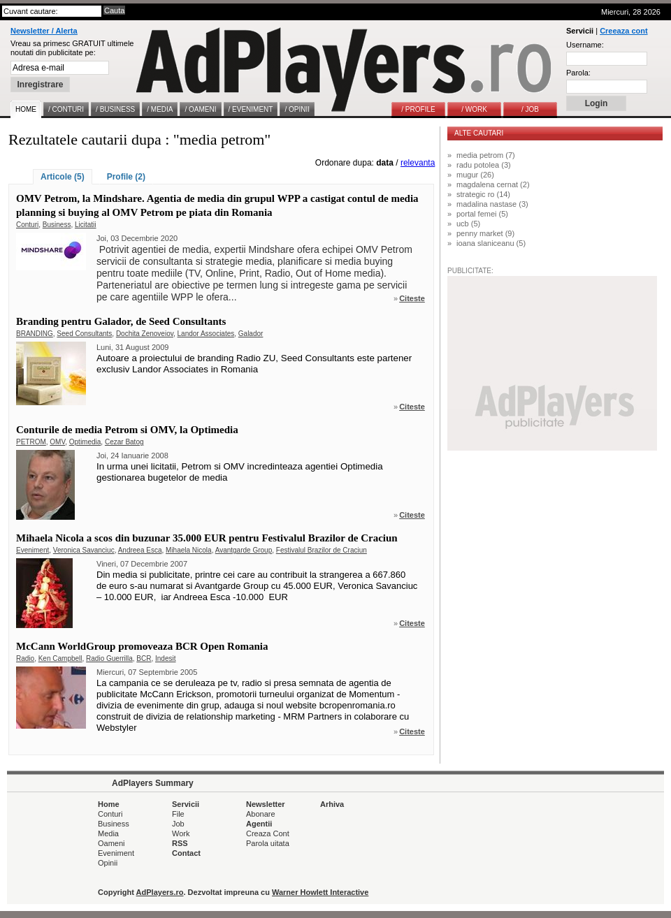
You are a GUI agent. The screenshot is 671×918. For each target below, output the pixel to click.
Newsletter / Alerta (44, 31)
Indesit (165, 658)
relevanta (418, 163)
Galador (251, 333)
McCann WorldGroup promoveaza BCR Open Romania (142, 646)
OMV (57, 442)
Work (180, 833)
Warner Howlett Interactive (320, 892)
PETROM (31, 442)
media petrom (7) (485, 155)
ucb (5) (468, 223)
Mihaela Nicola (189, 550)
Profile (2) (126, 177)
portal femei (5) (482, 214)
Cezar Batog (124, 442)
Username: (585, 45)
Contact (186, 853)
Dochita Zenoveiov (144, 333)
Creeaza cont (623, 31)
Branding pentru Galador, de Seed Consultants (121, 321)
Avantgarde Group (244, 550)
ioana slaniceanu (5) (491, 243)
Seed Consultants (84, 333)
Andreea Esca (140, 550)
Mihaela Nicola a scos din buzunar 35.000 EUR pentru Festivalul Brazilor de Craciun (207, 538)
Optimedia (85, 442)
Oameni (111, 843)
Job (178, 823)
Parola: (578, 72)
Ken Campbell (60, 658)
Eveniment (32, 550)
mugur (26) (475, 174)
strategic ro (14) (483, 194)
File (178, 814)
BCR (143, 658)
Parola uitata (267, 843)
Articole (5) (63, 177)
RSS (180, 843)
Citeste (412, 298)
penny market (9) (485, 233)
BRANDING (34, 333)
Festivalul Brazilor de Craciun (321, 550)
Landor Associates (206, 333)
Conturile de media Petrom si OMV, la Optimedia (127, 429)
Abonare (260, 814)
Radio (25, 658)
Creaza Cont (267, 833)
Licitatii (85, 224)
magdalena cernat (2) (493, 184)
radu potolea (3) (483, 165)
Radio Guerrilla (109, 658)
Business (57, 224)
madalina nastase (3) (492, 204)
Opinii (107, 863)
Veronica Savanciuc (84, 550)
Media (108, 833)
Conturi (27, 224)
